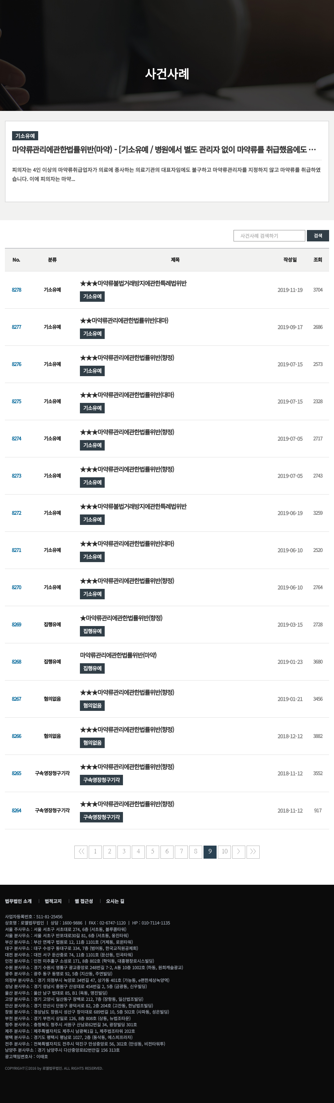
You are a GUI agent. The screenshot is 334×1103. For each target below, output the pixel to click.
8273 (16, 475)
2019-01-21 (290, 699)
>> (253, 852)
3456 (318, 698)
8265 (16, 773)
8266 (16, 735)
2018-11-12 (290, 773)
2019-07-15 (290, 364)
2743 (318, 475)
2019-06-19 (290, 513)
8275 (16, 401)
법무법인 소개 (18, 901)
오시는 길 (115, 901)
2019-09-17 (290, 327)
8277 (16, 326)
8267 (16, 698)
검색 (318, 235)
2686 (318, 326)
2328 (318, 401)
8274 (16, 438)
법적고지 (53, 901)
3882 (318, 735)
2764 (318, 587)
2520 (318, 549)
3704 (318, 289)
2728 (318, 624)
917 (317, 810)
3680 (318, 661)
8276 (16, 363)
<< (81, 852)
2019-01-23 (290, 662)
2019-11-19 (290, 290)
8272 (16, 512)
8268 (16, 661)
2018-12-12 (290, 736)
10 (224, 852)
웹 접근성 (84, 901)
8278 (16, 289)
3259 (318, 512)
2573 (318, 363)
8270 (16, 587)
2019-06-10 (290, 550)
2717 (318, 438)
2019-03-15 (290, 624)
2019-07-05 (290, 438)
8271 (16, 549)
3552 (318, 773)
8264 (16, 810)
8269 (16, 624)
